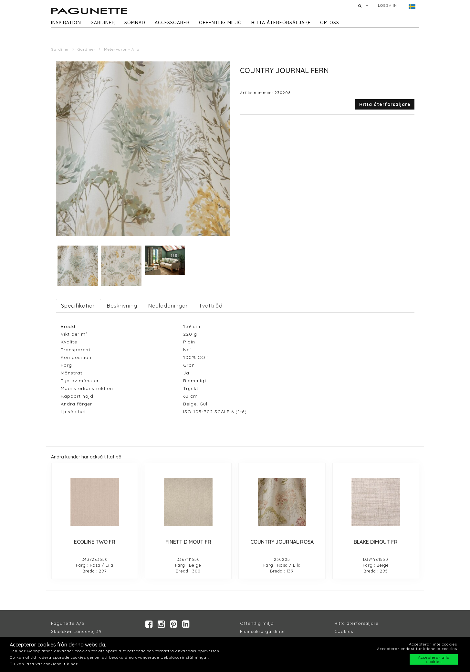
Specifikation (78, 305)
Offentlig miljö (220, 23)
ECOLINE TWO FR (94, 542)
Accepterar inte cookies (433, 644)
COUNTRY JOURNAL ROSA (282, 542)
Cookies (343, 631)
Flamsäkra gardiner (262, 631)
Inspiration (66, 23)
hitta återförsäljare (281, 23)
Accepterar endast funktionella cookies (417, 648)
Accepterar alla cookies (434, 659)
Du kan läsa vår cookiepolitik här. (44, 663)
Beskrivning (122, 305)
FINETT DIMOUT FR (188, 542)
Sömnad (134, 23)
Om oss (329, 23)
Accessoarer (172, 23)
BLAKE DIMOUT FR (376, 542)
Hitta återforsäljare (356, 623)
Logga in (387, 5)
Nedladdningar (168, 305)
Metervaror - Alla (122, 49)
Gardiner (102, 23)
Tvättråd (211, 305)
